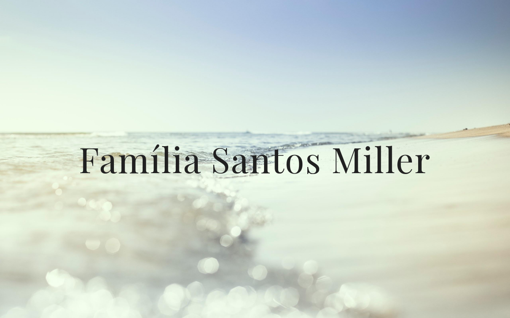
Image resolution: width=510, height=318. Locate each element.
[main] (255, 158)
